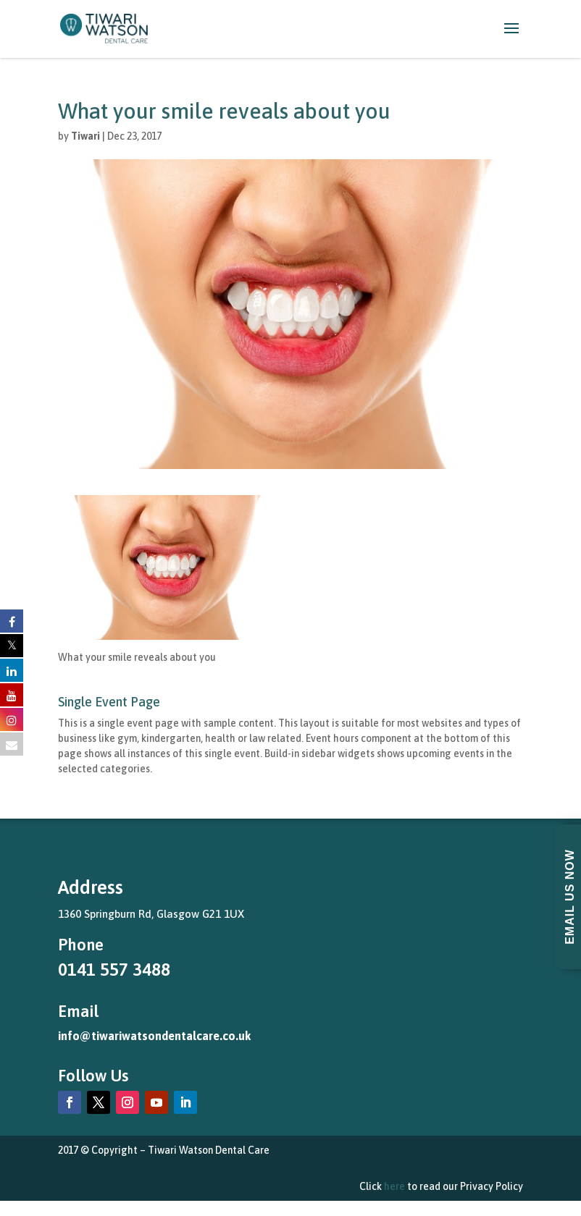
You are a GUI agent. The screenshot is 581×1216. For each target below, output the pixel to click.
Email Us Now (570, 897)
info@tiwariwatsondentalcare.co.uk (154, 1035)
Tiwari (85, 136)
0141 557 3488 (114, 969)
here (394, 1186)
